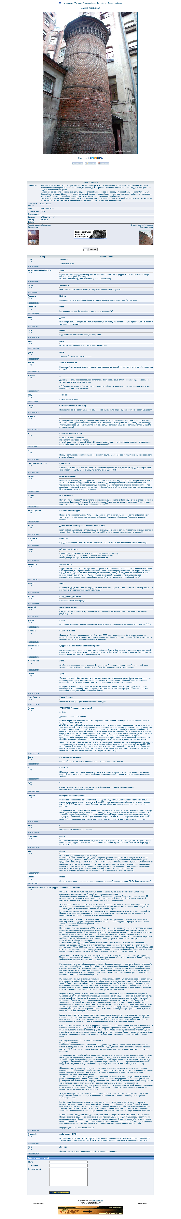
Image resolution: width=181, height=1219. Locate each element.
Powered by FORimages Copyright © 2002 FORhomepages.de (90, 1202)
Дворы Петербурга (98, 3)
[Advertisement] (90, 171)
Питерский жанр (82, 3)
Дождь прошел (146, 227)
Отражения (33, 227)
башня (48, 203)
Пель (42, 203)
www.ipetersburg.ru (86, 1127)
